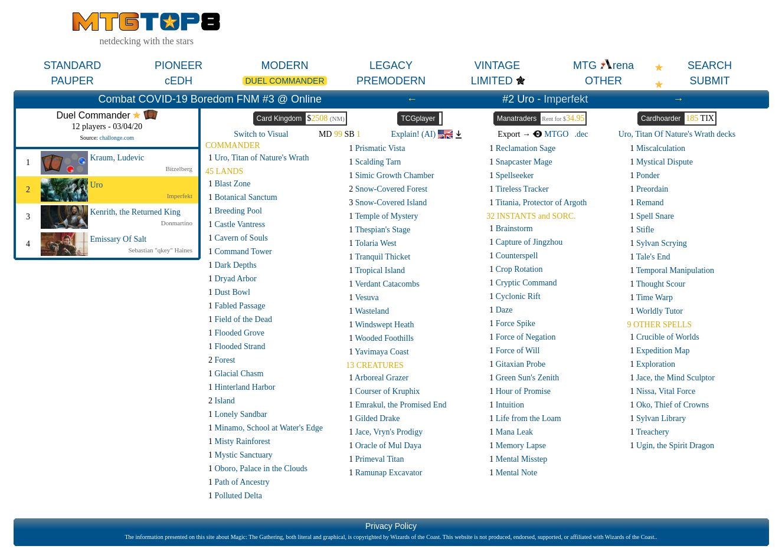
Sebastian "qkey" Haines (160, 250)
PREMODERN (391, 81)
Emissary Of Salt (118, 239)
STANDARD (73, 65)
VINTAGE (498, 65)
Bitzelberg (178, 168)
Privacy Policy (391, 526)
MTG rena (603, 65)
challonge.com (116, 137)
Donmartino (176, 222)
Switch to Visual (261, 134)
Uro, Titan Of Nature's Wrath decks (677, 134)
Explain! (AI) (421, 134)
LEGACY (391, 65)
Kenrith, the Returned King (135, 212)
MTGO (550, 134)
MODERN (285, 65)
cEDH (178, 81)
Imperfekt (566, 99)
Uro (96, 184)
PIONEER (178, 65)
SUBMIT (709, 81)
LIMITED (492, 81)
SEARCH (710, 65)
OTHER (603, 81)
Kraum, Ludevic (117, 157)
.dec (581, 134)
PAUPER (72, 81)
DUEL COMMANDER (284, 81)
